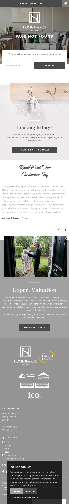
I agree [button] (16, 491)
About (5, 448)
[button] (59, 230)
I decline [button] (30, 491)
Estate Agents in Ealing (13, 458)
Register (6, 451)
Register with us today (34, 149)
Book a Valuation (34, 327)
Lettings (6, 445)
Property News (9, 455)
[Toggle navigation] (65, 3)
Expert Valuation (31, 3)
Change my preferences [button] (25, 497)
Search (49, 65)
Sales (5, 442)
